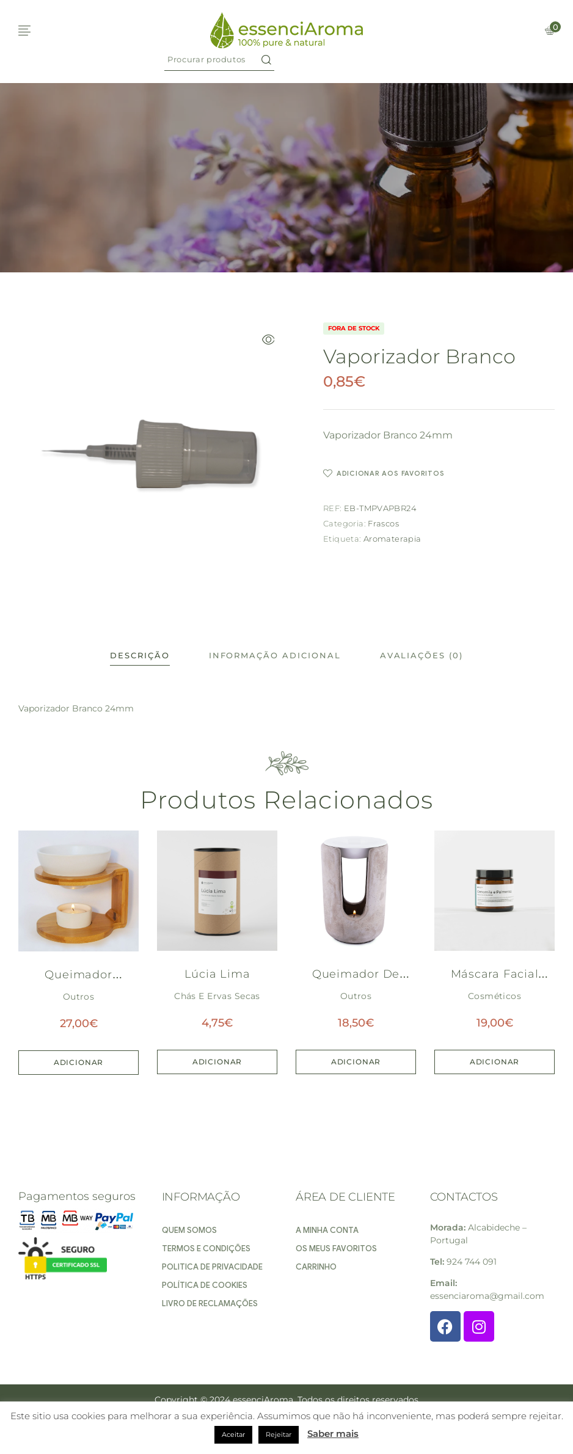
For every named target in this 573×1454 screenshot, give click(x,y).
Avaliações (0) (421, 655)
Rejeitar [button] (278, 1434)
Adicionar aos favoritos (391, 473)
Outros (79, 996)
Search (266, 59)
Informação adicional (275, 655)
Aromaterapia (392, 538)
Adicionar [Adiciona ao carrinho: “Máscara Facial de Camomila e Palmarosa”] (495, 1061)
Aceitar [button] (233, 1434)
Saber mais (333, 1433)
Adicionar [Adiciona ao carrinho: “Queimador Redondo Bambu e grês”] (79, 1062)
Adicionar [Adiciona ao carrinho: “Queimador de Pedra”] (356, 1061)
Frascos (383, 523)
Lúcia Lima (217, 974)
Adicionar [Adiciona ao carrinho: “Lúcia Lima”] (217, 1061)
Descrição (140, 655)
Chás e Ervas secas (217, 996)
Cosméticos (494, 996)
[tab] (140, 655)
